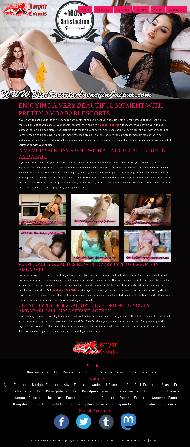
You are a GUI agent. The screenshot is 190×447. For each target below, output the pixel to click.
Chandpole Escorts (61, 391)
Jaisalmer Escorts (133, 391)
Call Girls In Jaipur (148, 372)
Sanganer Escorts (167, 397)
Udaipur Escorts (45, 384)
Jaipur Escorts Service (132, 440)
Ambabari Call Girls (64, 290)
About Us (103, 9)
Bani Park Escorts (141, 384)
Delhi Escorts (61, 404)
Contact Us (176, 9)
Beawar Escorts (174, 384)
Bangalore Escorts (93, 404)
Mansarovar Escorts (62, 397)
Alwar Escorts (75, 384)
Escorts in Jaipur (103, 440)
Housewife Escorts (41, 372)
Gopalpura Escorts (97, 391)
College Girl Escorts (111, 372)
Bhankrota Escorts (25, 391)
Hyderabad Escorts (162, 404)
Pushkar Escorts (133, 397)
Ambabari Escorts (108, 124)
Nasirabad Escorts (99, 397)
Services (123, 9)
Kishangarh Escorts (24, 397)
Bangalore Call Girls (29, 404)
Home (87, 9)
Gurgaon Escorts (127, 404)
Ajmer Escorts (14, 384)
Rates (158, 9)
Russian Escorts (76, 372)
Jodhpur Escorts (166, 391)
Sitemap (155, 440)
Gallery (141, 9)
